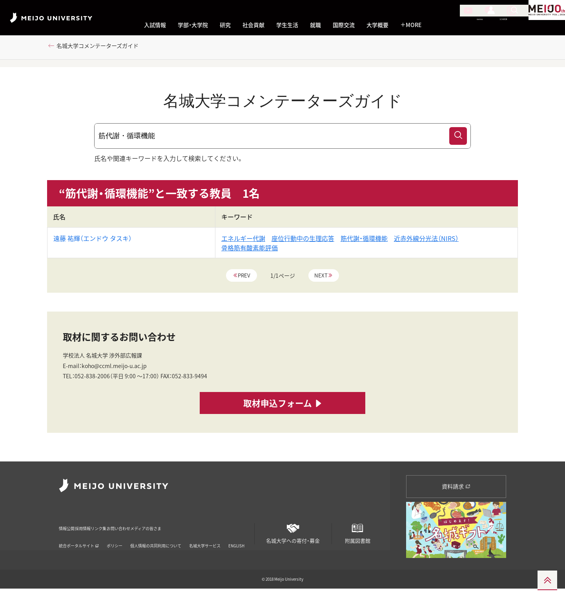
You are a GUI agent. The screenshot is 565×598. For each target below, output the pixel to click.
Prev (243, 279)
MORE (410, 25)
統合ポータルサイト (79, 539)
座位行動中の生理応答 (303, 241)
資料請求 (456, 490)
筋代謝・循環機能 (364, 241)
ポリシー (114, 539)
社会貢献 (253, 25)
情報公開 (69, 527)
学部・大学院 (193, 25)
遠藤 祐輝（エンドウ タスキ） (92, 241)
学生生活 (287, 25)
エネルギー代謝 (243, 241)
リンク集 (133, 527)
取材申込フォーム (283, 414)
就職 (315, 25)
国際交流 (344, 25)
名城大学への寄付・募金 (293, 533)
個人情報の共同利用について (155, 539)
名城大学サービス (205, 539)
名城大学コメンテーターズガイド (104, 50)
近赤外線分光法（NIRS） (426, 241)
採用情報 (101, 527)
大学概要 (377, 25)
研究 (225, 25)
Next (321, 279)
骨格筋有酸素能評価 (249, 251)
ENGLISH (236, 539)
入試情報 (155, 25)
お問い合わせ (170, 527)
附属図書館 (357, 533)
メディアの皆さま (218, 527)
